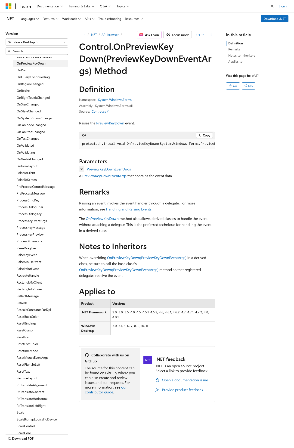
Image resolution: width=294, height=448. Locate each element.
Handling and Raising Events (129, 209)
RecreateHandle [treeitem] (28, 275)
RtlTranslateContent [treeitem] (30, 391)
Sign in (283, 6)
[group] (147, 144)
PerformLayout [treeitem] (27, 166)
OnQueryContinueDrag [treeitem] (33, 77)
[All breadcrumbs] (83, 34)
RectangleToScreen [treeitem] (30, 289)
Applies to (235, 61)
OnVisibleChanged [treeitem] (30, 159)
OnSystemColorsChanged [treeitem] (35, 118)
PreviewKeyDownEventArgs (109, 169)
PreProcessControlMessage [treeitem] (36, 186)
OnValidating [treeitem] (26, 152)
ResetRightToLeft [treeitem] (28, 364)
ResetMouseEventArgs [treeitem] (32, 357)
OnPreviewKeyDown (102, 218)
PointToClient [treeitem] (26, 172)
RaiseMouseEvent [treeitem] (29, 262)
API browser (110, 34)
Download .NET (274, 18)
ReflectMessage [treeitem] (28, 296)
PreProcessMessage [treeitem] (31, 193)
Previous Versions (42, 434)
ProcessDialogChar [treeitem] (30, 207)
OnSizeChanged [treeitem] (28, 104)
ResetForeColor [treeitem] (27, 344)
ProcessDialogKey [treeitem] (29, 214)
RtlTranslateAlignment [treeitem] (32, 385)
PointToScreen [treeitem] (27, 179)
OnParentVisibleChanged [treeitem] (34, 56)
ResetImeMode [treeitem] (27, 351)
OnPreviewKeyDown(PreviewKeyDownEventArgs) (146, 257)
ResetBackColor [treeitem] (28, 316)
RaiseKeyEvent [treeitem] (27, 255)
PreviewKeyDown (110, 122)
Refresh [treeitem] (22, 303)
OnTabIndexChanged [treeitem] (31, 125)
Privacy (101, 434)
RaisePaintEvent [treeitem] (28, 268)
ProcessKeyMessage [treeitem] (31, 227)
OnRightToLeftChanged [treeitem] (33, 97)
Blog (63, 434)
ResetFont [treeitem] (24, 337)
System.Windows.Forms (115, 99)
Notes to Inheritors (241, 55)
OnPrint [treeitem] (22, 70)
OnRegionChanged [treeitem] (30, 84)
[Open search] (272, 6)
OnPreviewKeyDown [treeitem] (31, 63)
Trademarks (147, 434)
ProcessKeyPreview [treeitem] (30, 234)
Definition (235, 43)
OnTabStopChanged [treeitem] (31, 132)
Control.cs (99, 111)
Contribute (82, 434)
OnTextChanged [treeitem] (28, 138)
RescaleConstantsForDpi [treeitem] (34, 309)
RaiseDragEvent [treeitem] (28, 248)
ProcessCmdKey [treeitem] (28, 200)
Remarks (234, 49)
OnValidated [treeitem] (25, 145)
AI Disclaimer (15, 434)
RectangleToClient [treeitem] (29, 282)
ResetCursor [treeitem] (25, 330)
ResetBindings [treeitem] (26, 323)
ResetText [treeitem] (23, 371)
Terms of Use (124, 434)
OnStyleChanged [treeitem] (29, 111)
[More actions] (211, 34)
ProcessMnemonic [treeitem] (30, 241)
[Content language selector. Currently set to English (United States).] (27, 422)
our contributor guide (106, 389)
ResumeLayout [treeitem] (27, 378)
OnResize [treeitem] (23, 90)
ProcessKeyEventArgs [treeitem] (32, 221)
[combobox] (37, 42)
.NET (93, 34)
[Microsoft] (9, 6)
